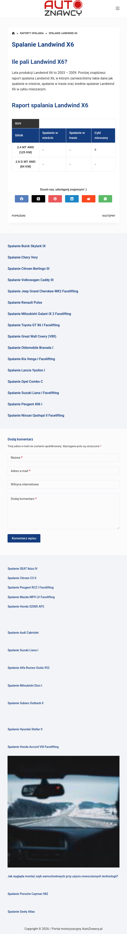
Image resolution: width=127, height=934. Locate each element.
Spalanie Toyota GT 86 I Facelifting (34, 325)
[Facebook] (21, 198)
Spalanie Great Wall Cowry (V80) (32, 336)
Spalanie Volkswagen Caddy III (31, 280)
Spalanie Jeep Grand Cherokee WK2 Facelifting (43, 291)
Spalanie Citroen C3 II (22, 578)
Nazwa (16, 457)
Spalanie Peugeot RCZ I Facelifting (31, 587)
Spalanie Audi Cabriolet (23, 632)
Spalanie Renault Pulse (25, 303)
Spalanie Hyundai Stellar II (25, 729)
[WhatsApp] (105, 198)
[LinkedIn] (72, 198)
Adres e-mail (20, 471)
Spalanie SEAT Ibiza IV (22, 568)
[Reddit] (88, 198)
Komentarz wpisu (24, 538)
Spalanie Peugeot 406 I (25, 404)
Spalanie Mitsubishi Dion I (25, 685)
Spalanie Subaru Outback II (25, 703)
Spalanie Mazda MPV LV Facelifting (31, 597)
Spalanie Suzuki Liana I (23, 650)
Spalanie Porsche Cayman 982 (28, 894)
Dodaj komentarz (24, 499)
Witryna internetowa (24, 484)
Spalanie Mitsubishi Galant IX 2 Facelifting (39, 314)
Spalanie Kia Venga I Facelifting (31, 359)
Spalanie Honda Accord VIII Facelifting (33, 746)
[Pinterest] (55, 198)
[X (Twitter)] (38, 198)
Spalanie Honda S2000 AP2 (26, 606)
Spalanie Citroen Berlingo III (28, 269)
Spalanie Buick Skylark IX (27, 246)
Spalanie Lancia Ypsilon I (26, 370)
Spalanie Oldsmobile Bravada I (30, 348)
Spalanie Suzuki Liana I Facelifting (33, 393)
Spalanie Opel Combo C (25, 382)
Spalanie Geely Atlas (21, 911)
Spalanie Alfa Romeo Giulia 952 (28, 667)
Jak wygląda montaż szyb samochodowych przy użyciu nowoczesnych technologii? (63, 876)
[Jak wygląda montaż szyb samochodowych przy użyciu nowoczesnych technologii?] (63, 811)
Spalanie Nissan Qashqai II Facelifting (36, 415)
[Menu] (117, 8)
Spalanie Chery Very (23, 257)
